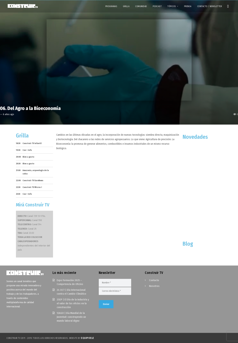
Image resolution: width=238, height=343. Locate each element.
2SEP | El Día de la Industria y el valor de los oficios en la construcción (73, 303)
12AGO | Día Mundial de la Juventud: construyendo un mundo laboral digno (71, 316)
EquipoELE (87, 337)
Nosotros (154, 286)
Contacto (154, 280)
